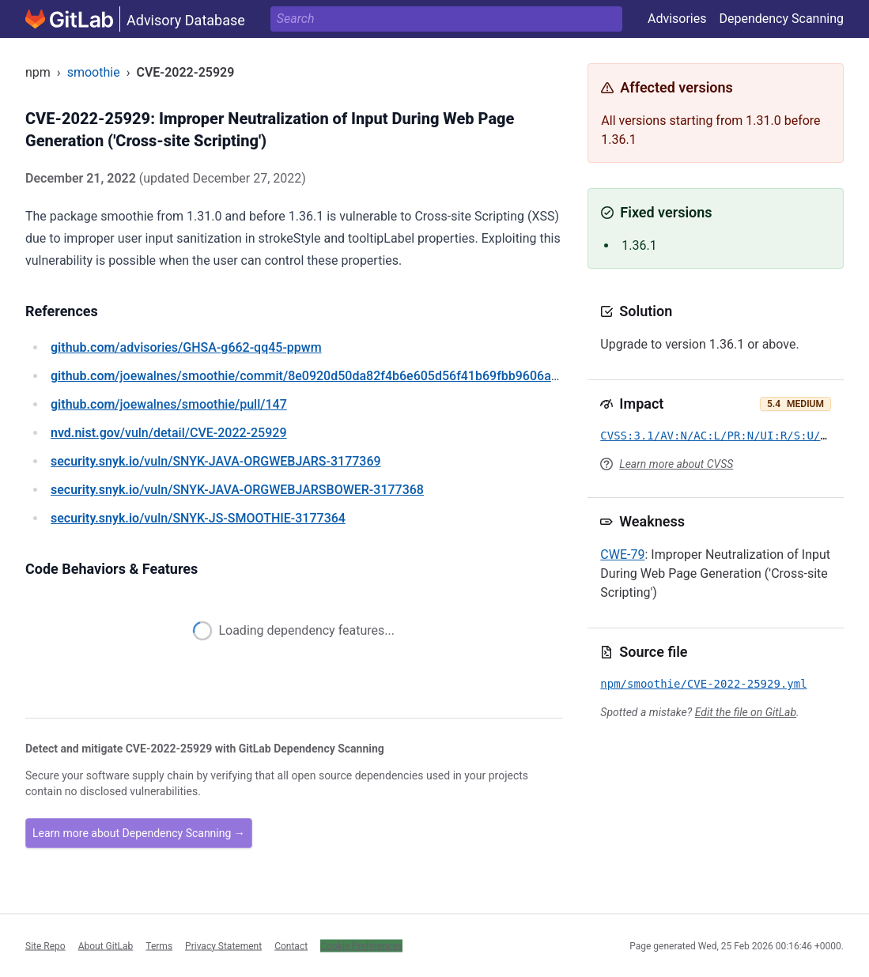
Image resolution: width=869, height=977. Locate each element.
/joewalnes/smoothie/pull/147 (169, 404)
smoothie (93, 72)
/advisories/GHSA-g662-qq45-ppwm (186, 347)
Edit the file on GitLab (745, 712)
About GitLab (106, 945)
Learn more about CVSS (676, 464)
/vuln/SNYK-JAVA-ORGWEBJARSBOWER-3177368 (237, 489)
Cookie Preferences (361, 945)
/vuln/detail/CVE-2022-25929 (168, 432)
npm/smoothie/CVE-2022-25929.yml (703, 683)
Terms (158, 945)
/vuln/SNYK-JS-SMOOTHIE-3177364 (198, 518)
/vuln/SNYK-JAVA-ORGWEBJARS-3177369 (216, 461)
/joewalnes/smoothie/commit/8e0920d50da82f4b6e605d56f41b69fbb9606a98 (308, 375)
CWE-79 (622, 554)
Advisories (677, 18)
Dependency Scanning (781, 18)
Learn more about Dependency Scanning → (138, 833)
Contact (291, 945)
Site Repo (45, 945)
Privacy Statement (223, 945)
